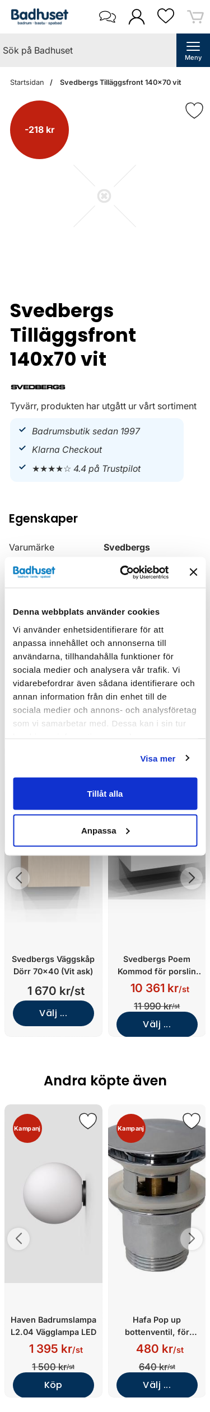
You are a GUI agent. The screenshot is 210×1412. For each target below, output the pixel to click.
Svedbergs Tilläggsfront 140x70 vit (119, 82)
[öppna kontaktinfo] (107, 16)
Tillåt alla (105, 793)
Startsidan (27, 82)
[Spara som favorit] (88, 1121)
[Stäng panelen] (193, 572)
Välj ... (53, 1013)
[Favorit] (194, 110)
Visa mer (157, 758)
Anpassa (105, 830)
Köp (53, 1385)
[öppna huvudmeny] (193, 50)
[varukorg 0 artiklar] (195, 16)
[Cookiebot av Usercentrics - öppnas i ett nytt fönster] (125, 572)
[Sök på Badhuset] (88, 50)
